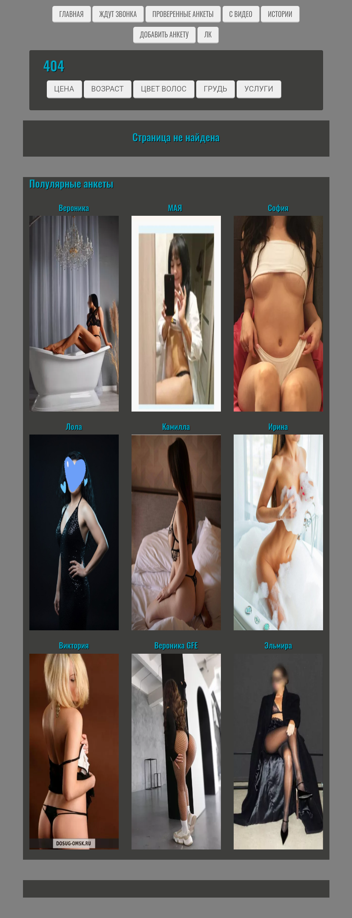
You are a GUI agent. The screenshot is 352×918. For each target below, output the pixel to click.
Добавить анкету (164, 34)
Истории (280, 14)
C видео (240, 14)
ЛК (208, 34)
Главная (71, 14)
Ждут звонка (118, 14)
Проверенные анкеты (183, 14)
